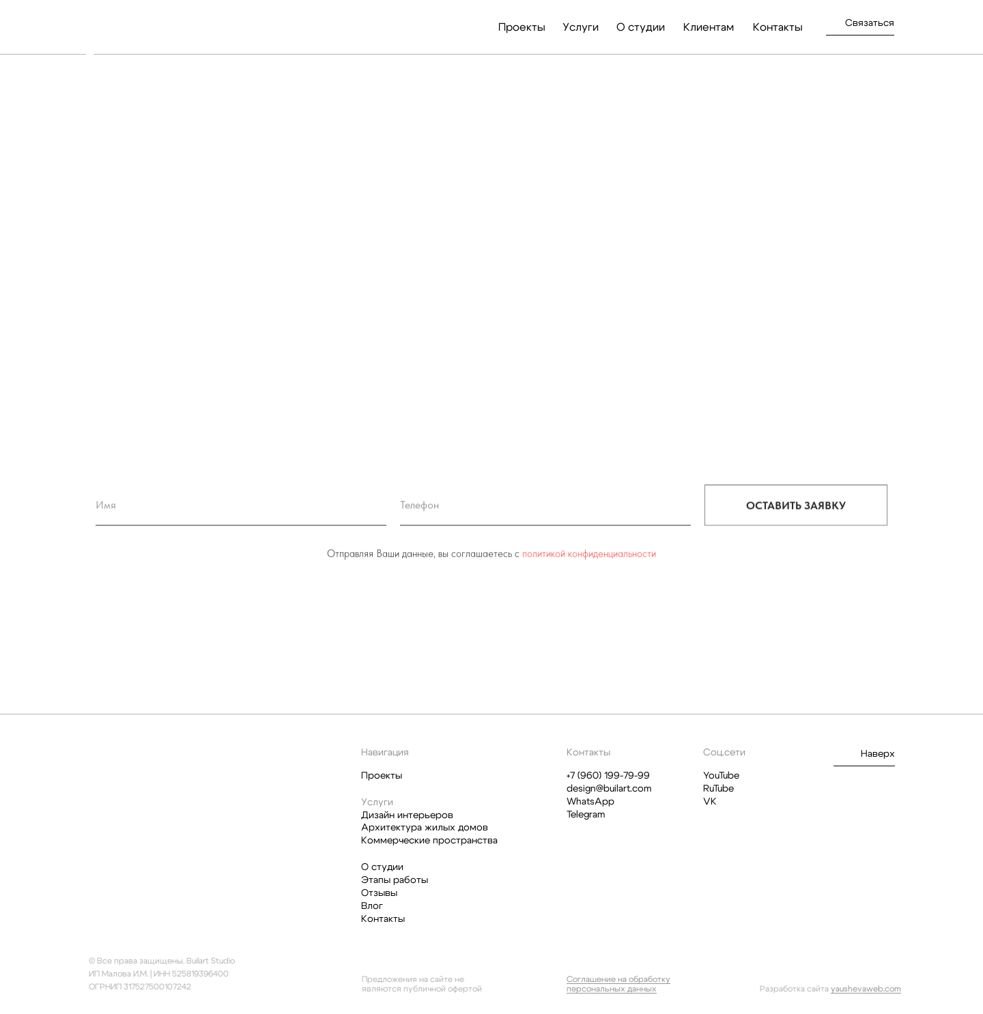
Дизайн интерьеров (407, 815)
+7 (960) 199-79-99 (608, 776)
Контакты (778, 27)
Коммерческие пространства (429, 840)
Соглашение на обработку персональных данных (618, 984)
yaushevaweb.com (866, 989)
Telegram (586, 815)
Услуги (580, 27)
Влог (372, 906)
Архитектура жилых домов (424, 827)
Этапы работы (394, 880)
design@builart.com (609, 789)
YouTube (721, 776)
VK (710, 802)
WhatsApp (590, 802)
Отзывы (379, 893)
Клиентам (708, 27)
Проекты (521, 27)
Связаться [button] (869, 23)
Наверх (878, 754)
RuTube (718, 789)
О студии (640, 27)
